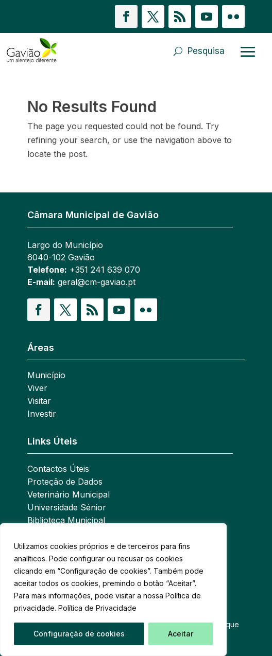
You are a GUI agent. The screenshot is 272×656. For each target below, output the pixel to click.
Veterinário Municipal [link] (68, 495)
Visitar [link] (39, 401)
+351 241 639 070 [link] (105, 269)
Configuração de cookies (79, 633)
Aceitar (180, 633)
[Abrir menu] (247, 51)
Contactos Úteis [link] (58, 469)
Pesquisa (206, 51)
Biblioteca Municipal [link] (66, 521)
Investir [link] (41, 414)
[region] (113, 589)
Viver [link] (37, 388)
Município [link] (46, 375)
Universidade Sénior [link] (66, 508)
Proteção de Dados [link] (65, 482)
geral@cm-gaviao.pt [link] (96, 282)
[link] (45, 51)
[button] (126, 16)
